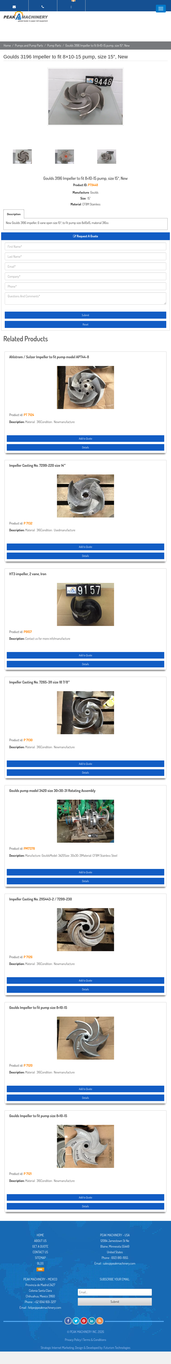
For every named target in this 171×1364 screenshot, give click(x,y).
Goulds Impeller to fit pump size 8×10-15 (38, 1008)
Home (7, 45)
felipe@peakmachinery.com (44, 1307)
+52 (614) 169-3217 (45, 1302)
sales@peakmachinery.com (119, 1263)
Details (85, 447)
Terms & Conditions (94, 1340)
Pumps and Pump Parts (29, 45)
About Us (40, 1241)
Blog (40, 1263)
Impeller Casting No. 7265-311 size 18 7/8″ (39, 682)
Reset (85, 324)
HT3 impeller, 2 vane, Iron (27, 574)
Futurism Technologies (117, 1348)
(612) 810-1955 (119, 1258)
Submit (85, 315)
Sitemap (40, 1258)
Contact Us (40, 1252)
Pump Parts (54, 45)
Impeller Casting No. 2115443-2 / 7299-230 (40, 899)
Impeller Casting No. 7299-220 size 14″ (37, 466)
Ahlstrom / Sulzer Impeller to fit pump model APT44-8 (49, 357)
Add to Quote (85, 438)
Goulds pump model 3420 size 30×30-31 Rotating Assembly (52, 791)
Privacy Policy (73, 1340)
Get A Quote (40, 1246)
